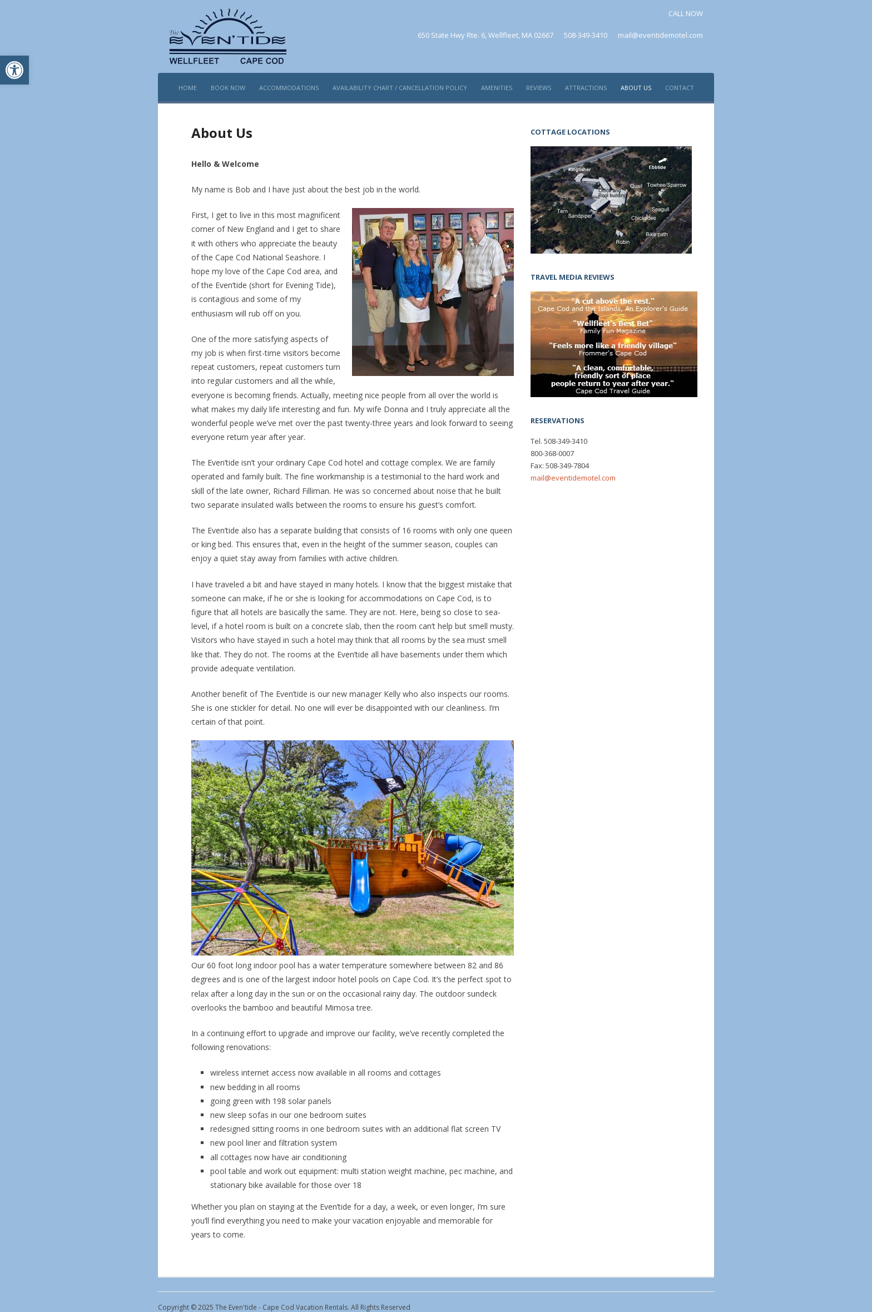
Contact (679, 87)
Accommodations (289, 87)
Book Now (228, 87)
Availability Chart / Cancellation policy (400, 87)
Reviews (538, 87)
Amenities (496, 87)
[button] (14, 70)
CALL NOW (685, 13)
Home (188, 87)
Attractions (586, 87)
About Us (636, 87)
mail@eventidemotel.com (660, 35)
